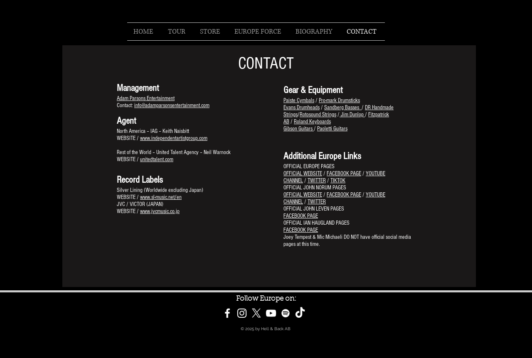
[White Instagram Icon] (242, 313)
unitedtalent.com (156, 159)
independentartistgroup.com (179, 138)
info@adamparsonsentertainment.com (171, 105)
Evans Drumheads (301, 107)
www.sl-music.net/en (161, 197)
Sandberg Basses (343, 107)
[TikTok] (300, 313)
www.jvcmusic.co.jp (160, 211)
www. (145, 138)
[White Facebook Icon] (227, 313)
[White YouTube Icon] (271, 313)
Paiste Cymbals (298, 100)
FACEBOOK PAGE (344, 173)
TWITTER (317, 180)
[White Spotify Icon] (285, 313)
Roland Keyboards (312, 121)
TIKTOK (337, 180)
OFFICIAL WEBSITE (302, 173)
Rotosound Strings (318, 114)
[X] (256, 313)
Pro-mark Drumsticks (339, 100)
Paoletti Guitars (332, 128)
